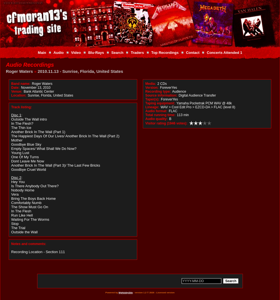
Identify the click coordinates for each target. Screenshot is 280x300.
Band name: (20, 84)
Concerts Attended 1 (224, 53)
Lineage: (152, 107)
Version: (151, 88)
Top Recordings (165, 53)
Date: (15, 88)
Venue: (16, 91)
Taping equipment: (160, 103)
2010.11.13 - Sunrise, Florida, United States (80, 71)
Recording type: (158, 91)
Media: (150, 84)
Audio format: (156, 111)
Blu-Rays (96, 53)
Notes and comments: (28, 244)
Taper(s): (152, 99)
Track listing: (21, 107)
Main (42, 53)
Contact (192, 53)
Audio (58, 53)
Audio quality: (156, 119)
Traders (137, 53)
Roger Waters (19, 71)
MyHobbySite (125, 292)
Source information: (161, 95)
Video (76, 53)
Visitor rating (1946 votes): (166, 123)
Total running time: (160, 115)
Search (117, 53)
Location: (18, 95)
